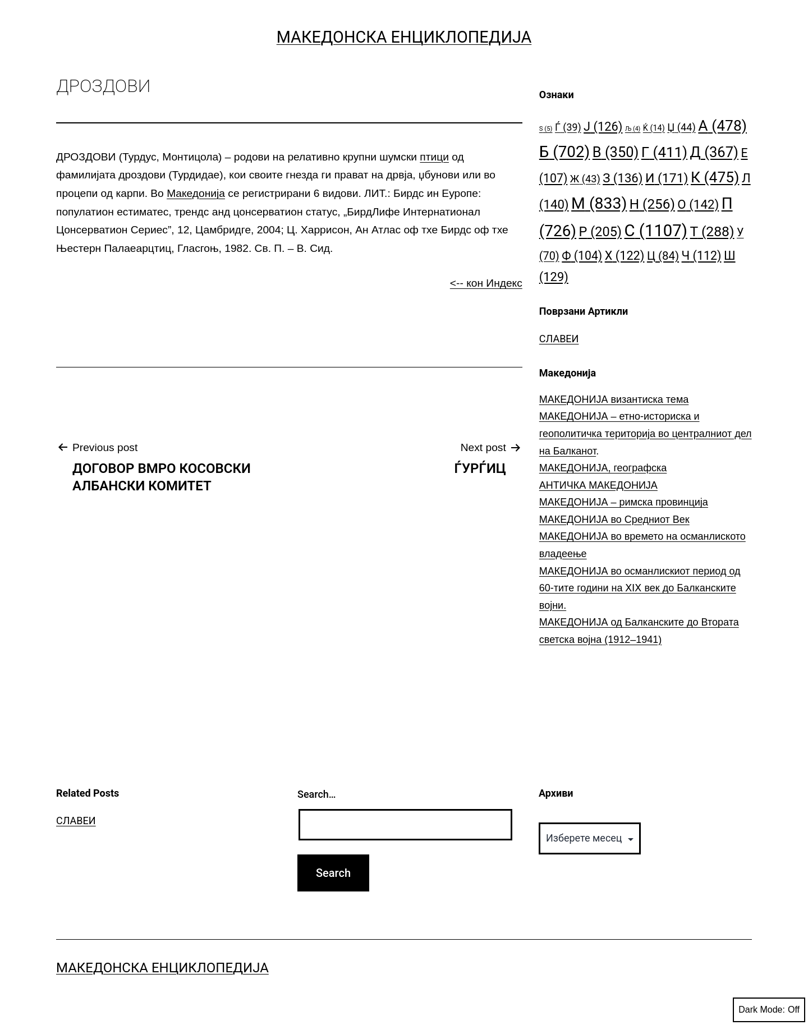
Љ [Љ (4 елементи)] (632, 128)
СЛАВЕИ (559, 338)
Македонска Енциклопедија (404, 37)
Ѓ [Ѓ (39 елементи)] (568, 127)
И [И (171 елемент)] (666, 178)
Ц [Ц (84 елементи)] (663, 256)
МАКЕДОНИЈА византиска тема (613, 399)
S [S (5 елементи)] (546, 128)
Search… (316, 794)
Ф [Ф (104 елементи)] (582, 256)
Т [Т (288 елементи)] (712, 231)
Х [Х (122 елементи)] (625, 256)
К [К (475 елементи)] (715, 177)
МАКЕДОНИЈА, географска (603, 468)
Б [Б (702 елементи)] (564, 152)
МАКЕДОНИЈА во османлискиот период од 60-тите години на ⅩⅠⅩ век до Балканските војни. (640, 588)
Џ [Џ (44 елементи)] (681, 127)
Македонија (196, 193)
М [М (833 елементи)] (599, 203)
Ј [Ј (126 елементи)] (603, 126)
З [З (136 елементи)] (622, 178)
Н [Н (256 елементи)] (652, 204)
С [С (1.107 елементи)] (656, 230)
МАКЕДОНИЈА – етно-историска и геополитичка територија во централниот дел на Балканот (645, 433)
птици (434, 157)
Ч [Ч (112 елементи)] (702, 256)
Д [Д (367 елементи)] (714, 152)
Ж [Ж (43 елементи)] (585, 179)
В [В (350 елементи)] (616, 152)
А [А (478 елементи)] (722, 125)
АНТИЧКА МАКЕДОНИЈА (598, 485)
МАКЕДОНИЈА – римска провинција (623, 502)
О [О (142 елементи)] (698, 204)
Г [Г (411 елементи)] (664, 152)
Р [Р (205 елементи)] (600, 232)
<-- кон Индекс (486, 283)
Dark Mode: (769, 1010)
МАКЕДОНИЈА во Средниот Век (614, 519)
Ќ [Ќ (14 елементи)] (654, 128)
